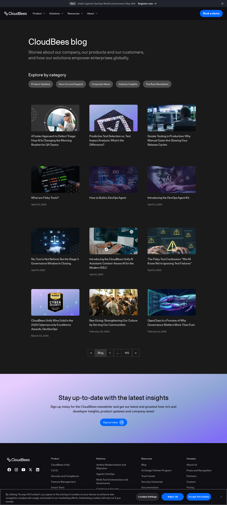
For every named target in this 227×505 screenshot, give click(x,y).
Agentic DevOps (105, 474)
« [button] (91, 353)
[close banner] (222, 3)
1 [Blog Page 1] (109, 353)
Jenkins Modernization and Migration (111, 466)
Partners (191, 476)
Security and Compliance (65, 476)
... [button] (118, 353)
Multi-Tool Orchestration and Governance (112, 481)
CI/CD (54, 470)
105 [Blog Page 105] (127, 353)
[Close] (221, 498)
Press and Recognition (199, 470)
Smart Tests (57, 487)
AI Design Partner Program (156, 470)
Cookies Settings (147, 497)
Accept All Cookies (199, 497)
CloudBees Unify (60, 464)
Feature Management (63, 481)
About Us (192, 464)
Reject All (173, 497)
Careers (191, 481)
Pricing (190, 487)
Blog (100, 353)
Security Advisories (152, 481)
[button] (39, 13)
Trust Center (148, 476)
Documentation (150, 487)
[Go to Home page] (15, 13)
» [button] (135, 353)
